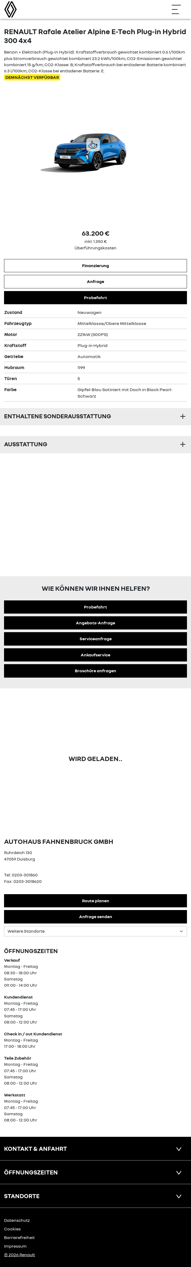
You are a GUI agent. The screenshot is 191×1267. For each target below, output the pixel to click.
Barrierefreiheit (19, 1237)
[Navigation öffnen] (179, 9)
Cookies (12, 1228)
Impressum (15, 1246)
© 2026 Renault (19, 1254)
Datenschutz (17, 1220)
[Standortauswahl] (95, 931)
